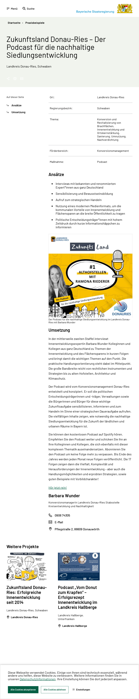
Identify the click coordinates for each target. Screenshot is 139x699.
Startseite (14, 22)
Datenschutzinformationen (38, 679)
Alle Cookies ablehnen (55, 689)
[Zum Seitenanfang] (132, 349)
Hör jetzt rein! (58, 487)
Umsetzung (18, 112)
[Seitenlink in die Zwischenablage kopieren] (8, 79)
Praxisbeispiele (34, 22)
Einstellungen (81, 689)
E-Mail (59, 522)
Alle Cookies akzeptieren (23, 689)
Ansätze (16, 105)
